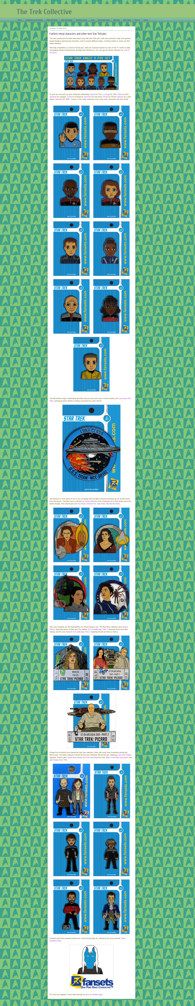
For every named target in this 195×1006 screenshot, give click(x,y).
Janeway (53, 97)
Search (137, 20)
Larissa (70, 757)
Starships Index (104, 20)
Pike (60, 99)
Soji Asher (101, 504)
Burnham (87, 97)
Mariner (120, 97)
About (145, 20)
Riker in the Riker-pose (115, 757)
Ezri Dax (86, 757)
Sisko (120, 94)
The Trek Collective (44, 11)
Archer (69, 97)
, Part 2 (80, 632)
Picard (105, 97)
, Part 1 (97, 629)
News (20, 20)
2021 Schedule (66, 20)
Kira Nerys (81, 504)
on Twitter (86, 501)
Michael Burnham (113, 504)
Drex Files (127, 20)
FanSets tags (97, 994)
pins (87, 994)
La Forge (106, 94)
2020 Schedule (52, 20)
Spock (92, 94)
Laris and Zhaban (124, 755)
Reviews (116, 20)
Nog (95, 757)
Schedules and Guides (34, 20)
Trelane (56, 760)
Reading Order (81, 20)
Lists (92, 20)
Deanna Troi (91, 504)
